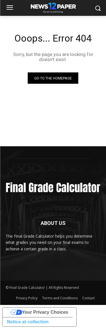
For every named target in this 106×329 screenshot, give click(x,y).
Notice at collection (28, 321)
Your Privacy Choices (45, 312)
